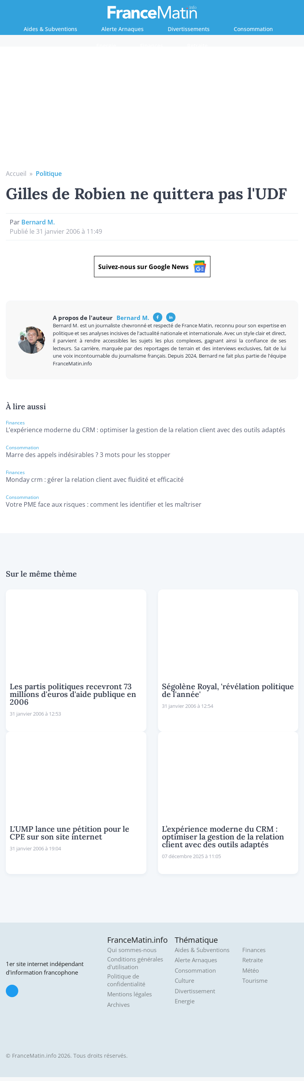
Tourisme (255, 980)
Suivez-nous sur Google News (152, 266)
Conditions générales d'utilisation (135, 963)
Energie (106, 45)
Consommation (253, 29)
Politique (49, 173)
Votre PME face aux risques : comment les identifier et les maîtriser (104, 504)
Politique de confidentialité (126, 980)
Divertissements (189, 29)
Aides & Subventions (50, 29)
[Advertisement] (152, 110)
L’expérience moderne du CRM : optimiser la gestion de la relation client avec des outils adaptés (145, 430)
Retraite (197, 45)
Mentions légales (129, 994)
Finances (151, 45)
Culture (184, 980)
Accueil (16, 173)
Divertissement (195, 991)
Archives (118, 1004)
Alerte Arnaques (122, 29)
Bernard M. (38, 222)
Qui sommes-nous (131, 950)
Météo (250, 970)
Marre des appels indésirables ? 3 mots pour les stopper (88, 454)
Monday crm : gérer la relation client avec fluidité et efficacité (95, 479)
